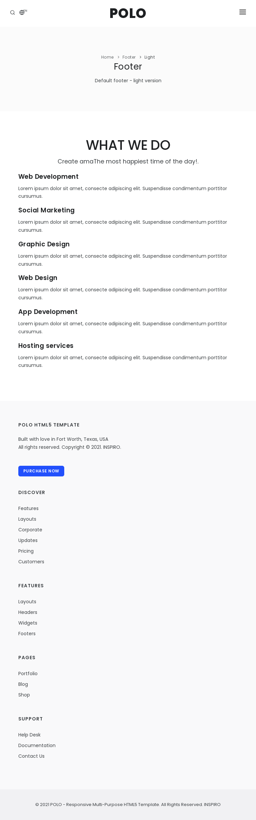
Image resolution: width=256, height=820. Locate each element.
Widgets (27, 623)
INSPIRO (212, 804)
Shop (24, 694)
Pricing (26, 551)
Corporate (30, 529)
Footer (129, 57)
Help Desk (29, 734)
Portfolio (28, 673)
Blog (23, 684)
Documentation (37, 745)
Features (28, 508)
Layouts (27, 519)
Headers (27, 612)
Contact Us (31, 756)
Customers (31, 561)
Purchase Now (41, 471)
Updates (28, 540)
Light (149, 57)
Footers (27, 633)
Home (107, 57)
